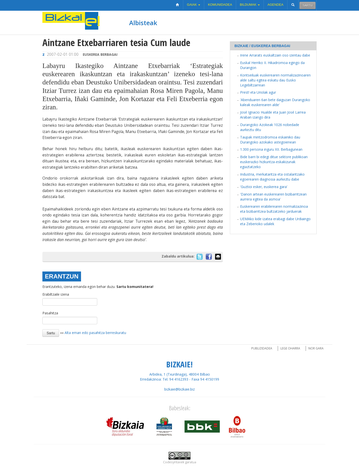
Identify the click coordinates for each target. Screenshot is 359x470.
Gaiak (193, 4)
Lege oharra (290, 348)
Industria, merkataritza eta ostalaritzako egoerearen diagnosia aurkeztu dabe (272, 177)
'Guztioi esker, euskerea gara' (263, 186)
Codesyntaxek (173, 462)
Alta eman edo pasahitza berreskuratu (95, 332)
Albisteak (143, 22)
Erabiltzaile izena (55, 294)
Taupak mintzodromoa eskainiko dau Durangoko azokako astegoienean (270, 139)
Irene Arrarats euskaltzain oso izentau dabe (275, 55)
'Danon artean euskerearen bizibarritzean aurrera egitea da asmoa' (273, 196)
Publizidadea (261, 348)
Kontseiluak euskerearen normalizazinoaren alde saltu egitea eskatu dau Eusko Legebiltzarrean (275, 80)
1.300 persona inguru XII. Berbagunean (271, 149)
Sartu (307, 5)
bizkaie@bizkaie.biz (179, 389)
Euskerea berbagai (100, 54)
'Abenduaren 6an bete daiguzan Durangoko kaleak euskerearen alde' (275, 102)
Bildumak (250, 4)
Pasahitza (50, 313)
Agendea (275, 4)
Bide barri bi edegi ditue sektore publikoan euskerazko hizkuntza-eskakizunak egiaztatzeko (274, 161)
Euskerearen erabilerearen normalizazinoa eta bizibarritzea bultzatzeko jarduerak (274, 209)
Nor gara (316, 348)
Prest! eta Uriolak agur (258, 92)
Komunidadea (220, 4)
